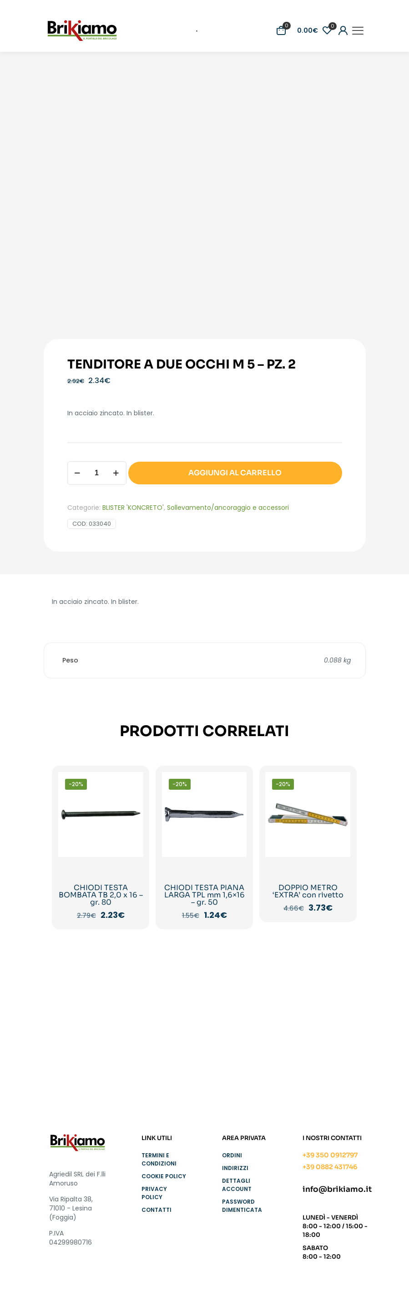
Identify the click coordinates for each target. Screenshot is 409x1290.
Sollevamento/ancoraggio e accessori (228, 507)
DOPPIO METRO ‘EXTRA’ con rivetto (308, 891)
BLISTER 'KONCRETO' (133, 507)
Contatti (156, 1210)
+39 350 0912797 (330, 1155)
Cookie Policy (163, 1176)
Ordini (232, 1155)
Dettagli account (237, 1185)
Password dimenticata (242, 1206)
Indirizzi (235, 1168)
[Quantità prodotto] (96, 473)
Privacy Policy (154, 1193)
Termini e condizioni (159, 1159)
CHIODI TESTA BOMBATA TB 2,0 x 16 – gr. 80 (101, 895)
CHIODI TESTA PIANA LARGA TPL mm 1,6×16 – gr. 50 (204, 895)
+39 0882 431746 (330, 1167)
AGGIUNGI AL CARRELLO (235, 473)
